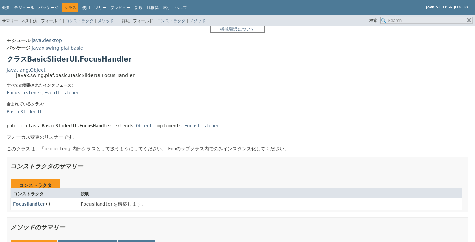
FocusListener (24, 92)
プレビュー (120, 7)
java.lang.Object (26, 70)
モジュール (24, 7)
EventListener (61, 92)
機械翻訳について (237, 29)
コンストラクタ (79, 20)
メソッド (106, 20)
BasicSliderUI (24, 111)
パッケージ (48, 7)
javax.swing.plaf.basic (57, 48)
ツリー (100, 7)
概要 (6, 7)
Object (144, 125)
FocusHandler (29, 204)
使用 (86, 7)
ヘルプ (181, 7)
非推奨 (153, 7)
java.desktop (47, 40)
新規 (139, 7)
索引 (167, 7)
